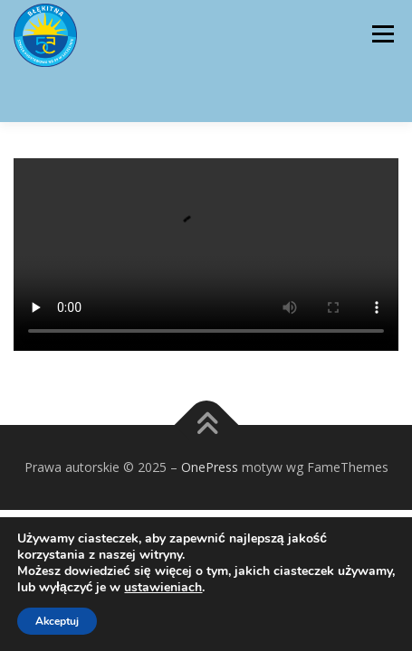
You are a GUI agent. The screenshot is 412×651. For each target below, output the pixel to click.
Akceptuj (57, 621)
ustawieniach (163, 588)
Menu (382, 34)
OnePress (209, 467)
